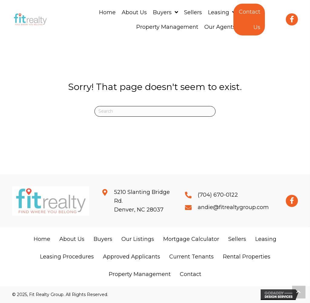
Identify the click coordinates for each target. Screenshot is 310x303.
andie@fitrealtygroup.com (233, 207)
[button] (249, 19)
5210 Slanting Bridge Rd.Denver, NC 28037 (142, 201)
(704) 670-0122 (218, 194)
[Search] (155, 111)
